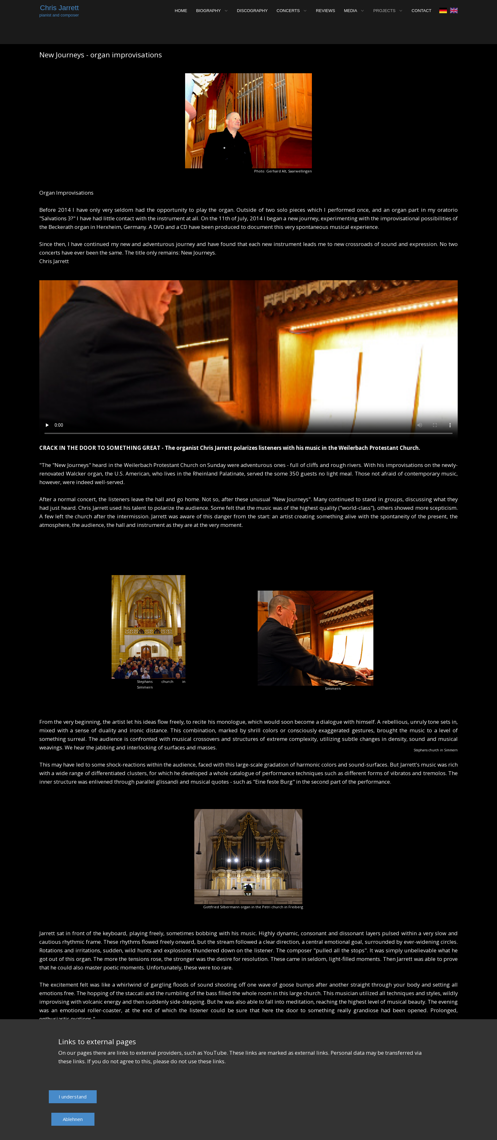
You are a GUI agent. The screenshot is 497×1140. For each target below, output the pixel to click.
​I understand (73, 1096)
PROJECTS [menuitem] (384, 10)
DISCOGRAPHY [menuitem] (252, 10)
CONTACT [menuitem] (421, 10)
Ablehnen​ (73, 1119)
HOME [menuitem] (181, 10)
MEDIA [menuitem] (350, 10)
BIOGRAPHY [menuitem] (208, 10)
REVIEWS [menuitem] (325, 10)
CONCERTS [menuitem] (288, 10)
